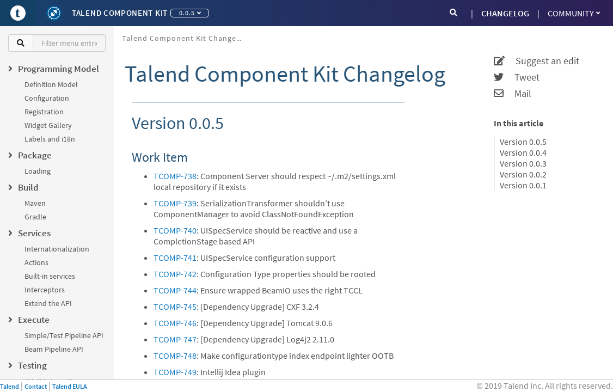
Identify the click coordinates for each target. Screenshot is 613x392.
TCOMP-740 (175, 230)
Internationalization (56, 249)
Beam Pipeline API (53, 349)
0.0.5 (190, 13)
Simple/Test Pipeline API (63, 335)
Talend (9, 386)
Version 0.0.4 (523, 152)
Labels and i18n (49, 139)
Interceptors (44, 290)
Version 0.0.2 (523, 174)
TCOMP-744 (175, 290)
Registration (44, 112)
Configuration (46, 98)
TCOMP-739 (175, 203)
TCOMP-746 (175, 322)
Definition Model (51, 84)
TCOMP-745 (175, 306)
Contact (35, 386)
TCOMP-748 (175, 355)
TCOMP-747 (175, 339)
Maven (35, 203)
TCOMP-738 (175, 175)
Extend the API (48, 303)
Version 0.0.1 (523, 185)
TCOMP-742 (175, 273)
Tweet (517, 77)
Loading (37, 171)
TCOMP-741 (175, 257)
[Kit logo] (54, 13)
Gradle (35, 217)
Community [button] (574, 13)
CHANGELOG (505, 13)
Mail (512, 93)
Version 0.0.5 (523, 141)
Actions (36, 262)
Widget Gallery (48, 125)
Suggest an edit (536, 61)
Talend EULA (69, 386)
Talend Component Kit (120, 13)
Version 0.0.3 (523, 163)
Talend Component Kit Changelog (185, 38)
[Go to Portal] (18, 13)
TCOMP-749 (175, 371)
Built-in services (49, 276)
